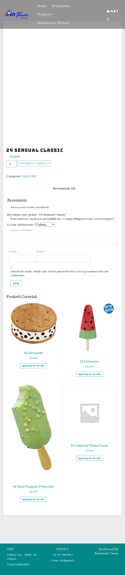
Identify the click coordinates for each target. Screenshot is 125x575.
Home (42, 6)
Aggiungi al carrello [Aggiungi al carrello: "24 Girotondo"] (33, 365)
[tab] (64, 188)
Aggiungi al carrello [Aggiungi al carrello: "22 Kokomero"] (89, 374)
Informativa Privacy (53, 23)
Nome (13, 251)
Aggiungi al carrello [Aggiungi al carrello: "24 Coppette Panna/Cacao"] (89, 458)
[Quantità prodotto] (11, 164)
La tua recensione (22, 230)
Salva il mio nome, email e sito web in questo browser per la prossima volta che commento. (59, 273)
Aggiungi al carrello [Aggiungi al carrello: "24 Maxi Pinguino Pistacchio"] (33, 499)
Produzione (61, 6)
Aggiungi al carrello (34, 163)
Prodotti (43, 14)
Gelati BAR (28, 176)
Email (40, 251)
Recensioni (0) (64, 188)
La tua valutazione (21, 224)
